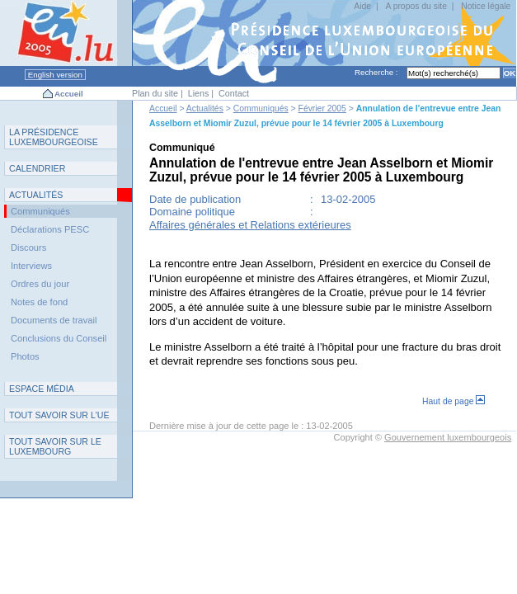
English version (55, 74)
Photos (25, 356)
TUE (59, 415)
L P (53, 137)
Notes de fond (39, 302)
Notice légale (485, 6)
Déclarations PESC (50, 229)
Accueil (68, 93)
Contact (234, 93)
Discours (28, 247)
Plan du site (155, 93)
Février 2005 (322, 108)
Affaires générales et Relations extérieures (250, 225)
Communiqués (261, 108)
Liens (198, 93)
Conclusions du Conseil (58, 338)
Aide (362, 6)
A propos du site (416, 6)
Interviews (31, 266)
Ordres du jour (40, 284)
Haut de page (453, 401)
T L (55, 446)
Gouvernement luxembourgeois (447, 437)
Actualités (204, 108)
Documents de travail (54, 320)
